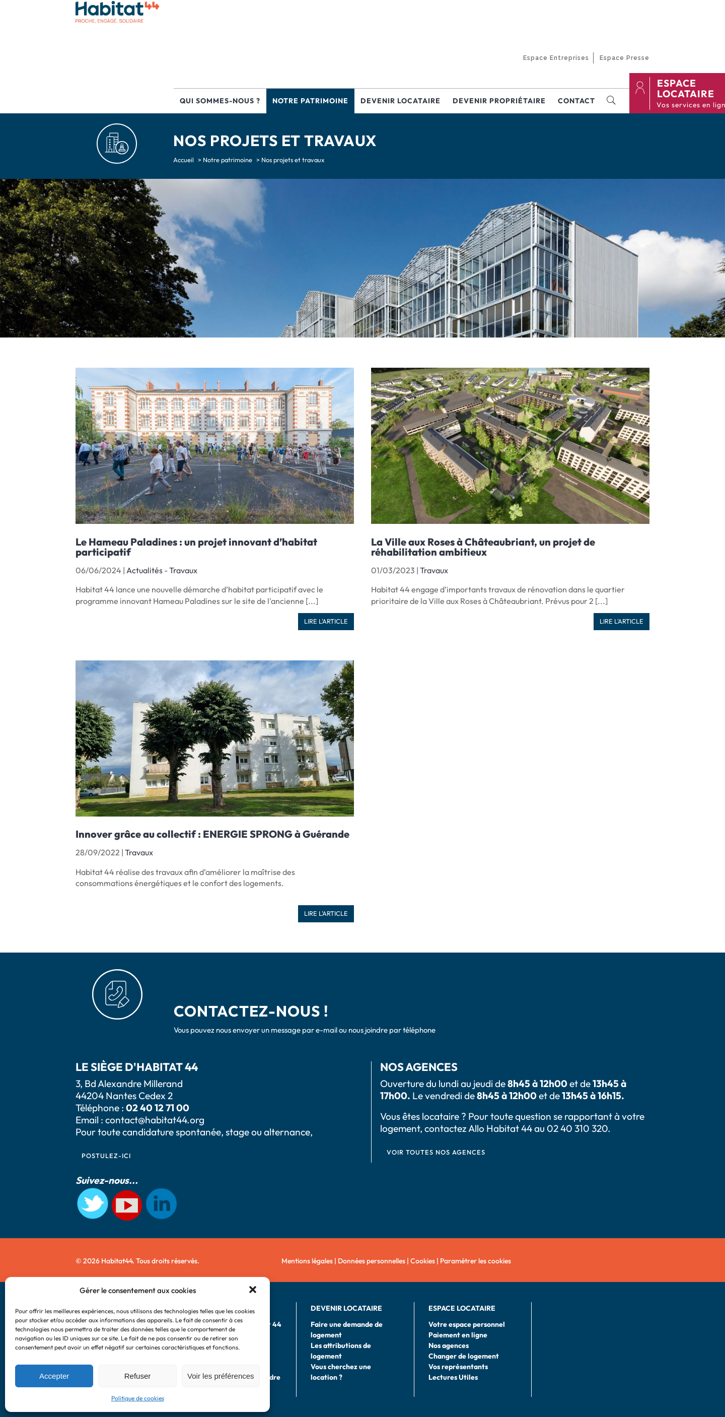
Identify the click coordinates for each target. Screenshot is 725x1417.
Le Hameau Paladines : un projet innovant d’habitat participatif (196, 546)
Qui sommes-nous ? (220, 100)
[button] (254, 1291)
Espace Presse (624, 57)
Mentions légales (307, 1260)
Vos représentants (458, 1366)
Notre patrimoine (310, 100)
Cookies (422, 1260)
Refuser (137, 1376)
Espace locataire (461, 1308)
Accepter (54, 1376)
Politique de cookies (137, 1398)
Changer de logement (463, 1356)
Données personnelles (371, 1260)
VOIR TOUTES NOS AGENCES (436, 1152)
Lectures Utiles (453, 1377)
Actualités (144, 570)
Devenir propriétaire (499, 100)
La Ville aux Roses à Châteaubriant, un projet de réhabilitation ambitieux (483, 546)
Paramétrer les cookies (475, 1260)
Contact (576, 100)
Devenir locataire (400, 100)
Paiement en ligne (457, 1334)
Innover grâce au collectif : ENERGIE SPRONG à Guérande (212, 834)
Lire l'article (326, 621)
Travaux (183, 570)
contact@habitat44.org (154, 1120)
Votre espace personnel (466, 1324)
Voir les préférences (220, 1376)
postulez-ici (106, 1156)
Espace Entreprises (556, 57)
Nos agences (448, 1345)
